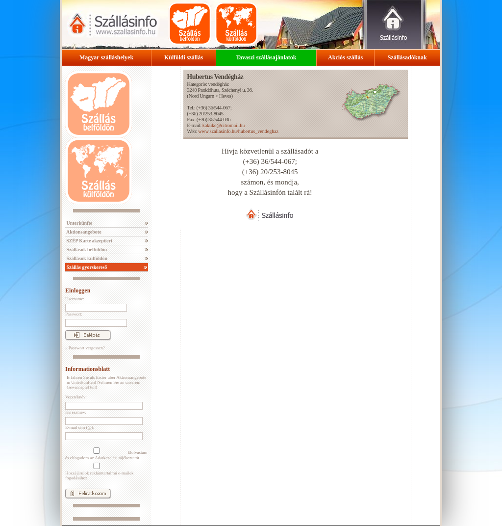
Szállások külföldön (86, 258)
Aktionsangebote (83, 232)
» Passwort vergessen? (85, 347)
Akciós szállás (345, 57)
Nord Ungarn (201, 96)
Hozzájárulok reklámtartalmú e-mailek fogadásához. (99, 471)
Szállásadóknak (407, 57)
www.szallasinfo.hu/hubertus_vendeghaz (238, 131)
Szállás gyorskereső (86, 267)
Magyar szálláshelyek (106, 57)
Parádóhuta (208, 90)
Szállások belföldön (86, 249)
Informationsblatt (87, 369)
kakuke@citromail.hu (223, 125)
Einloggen (77, 290)
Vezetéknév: (76, 396)
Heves (225, 96)
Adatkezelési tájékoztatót (117, 457)
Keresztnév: (75, 412)
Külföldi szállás (183, 57)
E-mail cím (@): (79, 427)
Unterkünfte (78, 223)
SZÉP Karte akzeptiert (88, 240)
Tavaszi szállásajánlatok (266, 57)
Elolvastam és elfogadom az (106, 453)
